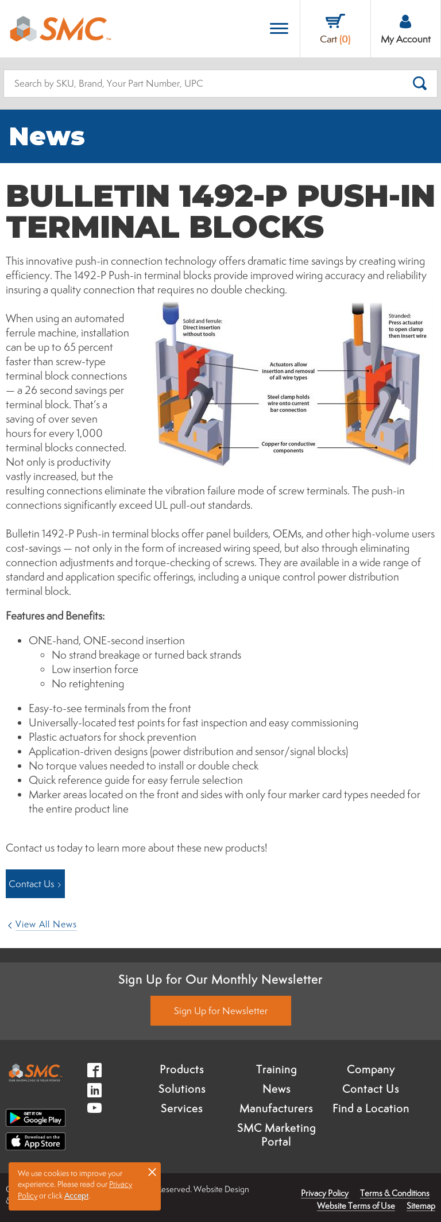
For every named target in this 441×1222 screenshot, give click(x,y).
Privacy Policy (325, 1193)
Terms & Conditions (395, 1193)
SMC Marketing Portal (276, 1134)
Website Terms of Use (356, 1205)
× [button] (152, 1171)
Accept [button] (76, 1195)
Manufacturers (276, 1108)
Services (182, 1108)
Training (276, 1069)
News (276, 1089)
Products (182, 1069)
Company (371, 1069)
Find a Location (370, 1108)
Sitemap (421, 1205)
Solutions (182, 1089)
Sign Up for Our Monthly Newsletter (220, 979)
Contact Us (370, 1089)
